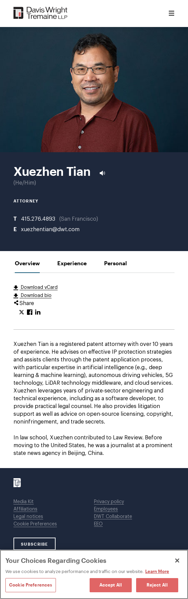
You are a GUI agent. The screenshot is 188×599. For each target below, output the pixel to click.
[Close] (177, 560)
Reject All (157, 585)
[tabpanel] (94, 370)
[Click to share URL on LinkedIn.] (37, 312)
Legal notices (28, 516)
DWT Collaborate (113, 516)
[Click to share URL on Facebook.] (29, 312)
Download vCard (39, 287)
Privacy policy (109, 501)
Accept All (110, 585)
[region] (94, 574)
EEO (98, 524)
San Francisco (78, 219)
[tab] (27, 263)
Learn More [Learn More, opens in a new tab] (157, 571)
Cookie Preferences (35, 524)
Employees (106, 509)
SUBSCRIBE (34, 544)
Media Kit (23, 501)
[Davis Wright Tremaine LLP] (40, 13)
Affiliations (25, 509)
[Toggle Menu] (171, 13)
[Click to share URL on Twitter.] (21, 312)
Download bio (36, 295)
